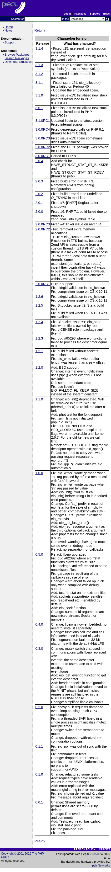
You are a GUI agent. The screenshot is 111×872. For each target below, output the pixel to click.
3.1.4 (39, 48)
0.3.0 (39, 648)
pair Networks (101, 865)
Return (40, 30)
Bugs (106, 13)
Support (95, 13)
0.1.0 (39, 774)
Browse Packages (18, 54)
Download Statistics (19, 62)
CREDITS (104, 849)
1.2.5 (39, 305)
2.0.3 (39, 181)
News (9, 30)
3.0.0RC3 (42, 138)
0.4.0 (39, 624)
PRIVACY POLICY (84, 849)
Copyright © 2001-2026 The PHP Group (22, 855)
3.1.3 (39, 65)
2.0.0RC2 (42, 229)
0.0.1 (39, 802)
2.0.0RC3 (42, 224)
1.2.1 (39, 351)
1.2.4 (39, 322)
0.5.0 (39, 554)
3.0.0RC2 (42, 147)
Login (67, 13)
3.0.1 (39, 108)
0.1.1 (39, 746)
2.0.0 (39, 211)
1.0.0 (39, 473)
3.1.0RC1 (42, 120)
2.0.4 (39, 161)
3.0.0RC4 (42, 129)
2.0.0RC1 (42, 284)
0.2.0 (39, 707)
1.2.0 (39, 367)
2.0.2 (39, 194)
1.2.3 (39, 338)
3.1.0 (39, 95)
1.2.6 (39, 296)
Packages (80, 13)
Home (9, 27)
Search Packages (17, 58)
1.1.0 (39, 399)
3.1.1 (39, 83)
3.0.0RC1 (42, 156)
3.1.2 (39, 74)
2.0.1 (39, 203)
